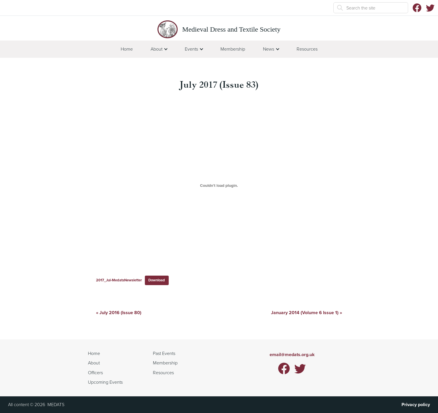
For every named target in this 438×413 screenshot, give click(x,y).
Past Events (164, 353)
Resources (307, 49)
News (268, 49)
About (156, 49)
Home (127, 49)
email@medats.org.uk (292, 354)
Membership (232, 49)
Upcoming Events (105, 382)
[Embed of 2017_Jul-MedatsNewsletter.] (219, 185)
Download (156, 280)
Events (191, 49)
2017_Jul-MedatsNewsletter (119, 280)
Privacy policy (416, 404)
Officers (95, 372)
